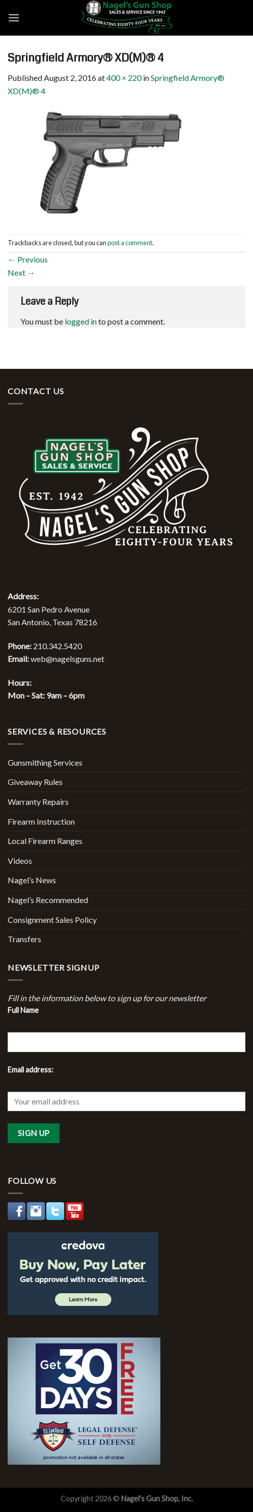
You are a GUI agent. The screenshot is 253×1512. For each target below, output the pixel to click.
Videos (20, 860)
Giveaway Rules (35, 782)
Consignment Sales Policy (52, 919)
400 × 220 (124, 77)
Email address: (30, 1069)
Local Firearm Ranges (45, 841)
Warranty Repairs (38, 801)
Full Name (23, 1010)
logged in (81, 321)
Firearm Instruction (41, 821)
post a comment (129, 243)
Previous (28, 259)
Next (21, 272)
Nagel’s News (32, 880)
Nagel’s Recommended (48, 900)
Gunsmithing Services (45, 762)
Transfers (24, 939)
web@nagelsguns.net (67, 658)
